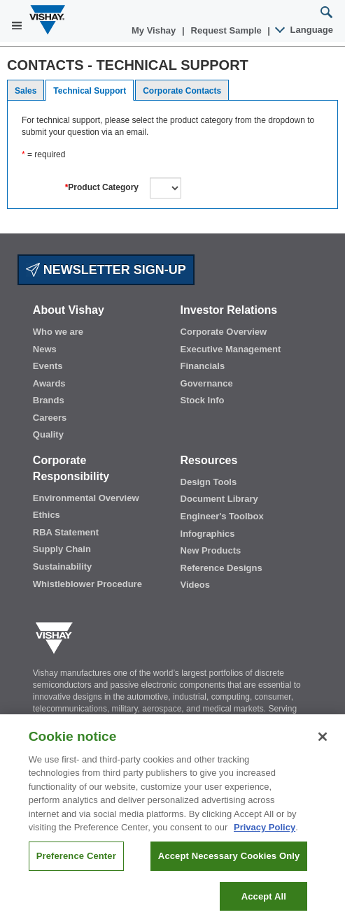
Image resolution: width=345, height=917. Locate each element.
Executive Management (231, 349)
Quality (48, 434)
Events (48, 366)
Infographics (208, 533)
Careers (49, 417)
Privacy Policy (264, 839)
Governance (207, 383)
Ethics (46, 515)
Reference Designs (221, 568)
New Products (211, 550)
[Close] (322, 747)
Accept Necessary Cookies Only (229, 867)
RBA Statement (66, 532)
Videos (195, 584)
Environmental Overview (86, 498)
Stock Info (203, 400)
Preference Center (76, 867)
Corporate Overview (224, 331)
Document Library (219, 498)
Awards (49, 383)
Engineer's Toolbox (222, 516)
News (45, 349)
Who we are (58, 331)
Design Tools (209, 482)
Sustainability (62, 566)
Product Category (102, 187)
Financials (203, 366)
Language (304, 29)
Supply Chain (62, 549)
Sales (25, 91)
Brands (48, 400)
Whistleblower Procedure (87, 584)
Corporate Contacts (182, 91)
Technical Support (89, 91)
